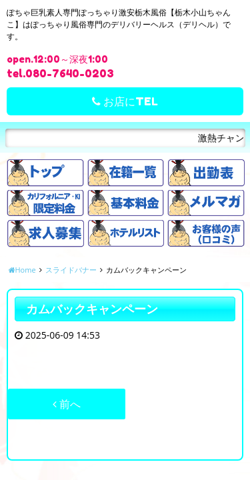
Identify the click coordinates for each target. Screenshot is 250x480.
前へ (67, 404)
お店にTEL (125, 101)
